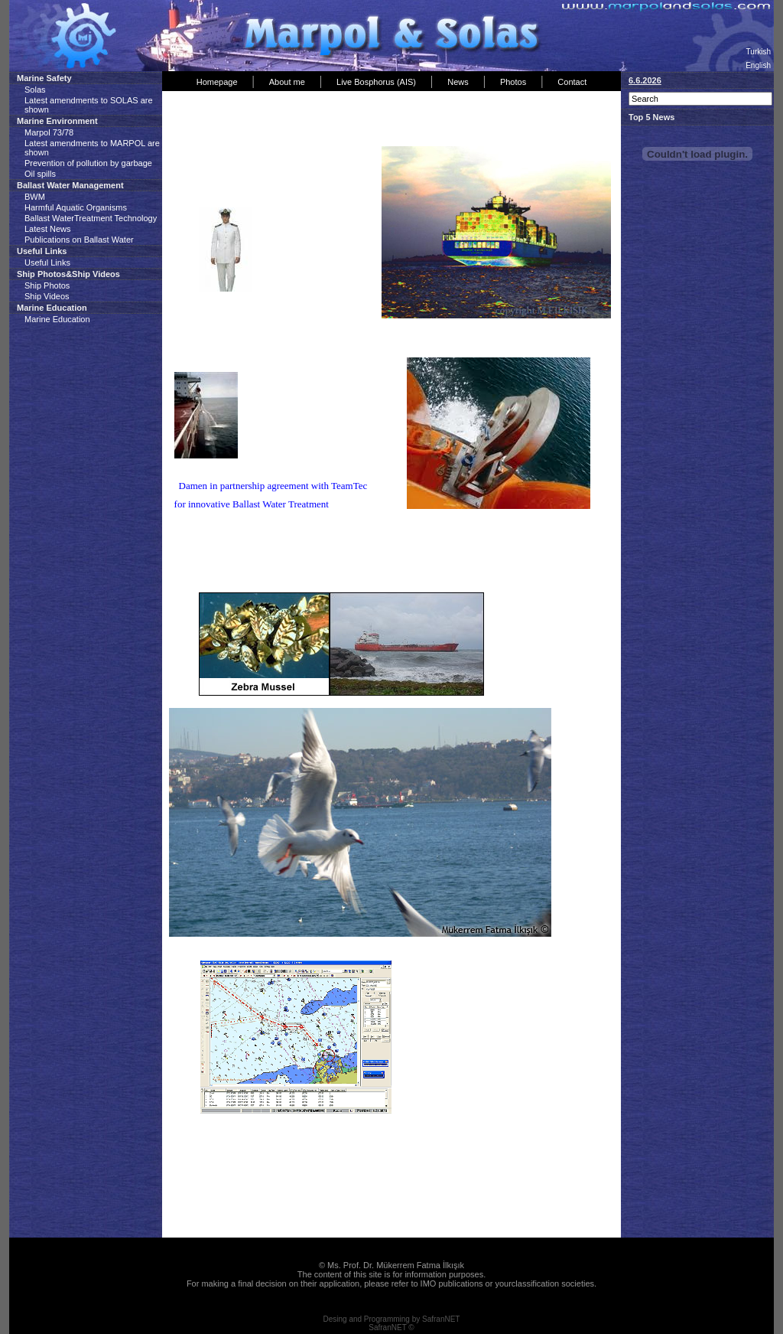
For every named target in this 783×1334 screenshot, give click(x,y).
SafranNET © (391, 1327)
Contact (571, 81)
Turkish (758, 51)
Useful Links (47, 262)
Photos (513, 81)
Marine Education (57, 319)
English (758, 65)
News (458, 81)
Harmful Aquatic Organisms (75, 207)
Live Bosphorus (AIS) (376, 81)
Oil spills (40, 173)
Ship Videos (47, 296)
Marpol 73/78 (48, 132)
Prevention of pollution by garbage (88, 163)
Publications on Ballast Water (79, 239)
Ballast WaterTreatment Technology (90, 218)
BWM (34, 196)
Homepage (217, 81)
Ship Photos (47, 285)
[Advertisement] (345, 122)
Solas (35, 89)
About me (287, 81)
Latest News (47, 228)
